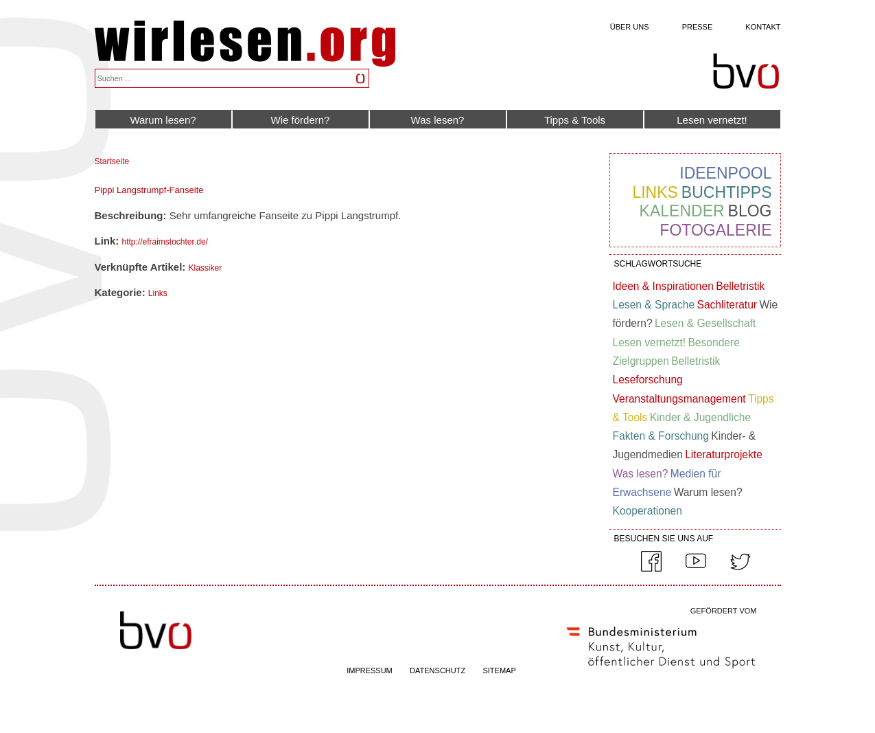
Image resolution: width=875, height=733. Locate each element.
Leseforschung (648, 379)
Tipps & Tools (574, 120)
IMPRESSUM (370, 670)
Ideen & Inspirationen (663, 286)
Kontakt (762, 27)
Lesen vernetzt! (712, 120)
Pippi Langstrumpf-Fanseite (149, 190)
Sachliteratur (727, 305)
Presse (697, 27)
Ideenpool (725, 173)
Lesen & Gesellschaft (705, 323)
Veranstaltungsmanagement (679, 399)
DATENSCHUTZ (437, 670)
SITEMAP (498, 670)
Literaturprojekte (723, 454)
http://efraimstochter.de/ (165, 242)
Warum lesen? (163, 120)
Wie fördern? (300, 120)
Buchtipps (726, 192)
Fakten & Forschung (661, 436)
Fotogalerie (715, 230)
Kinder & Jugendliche (700, 417)
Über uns (629, 27)
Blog (750, 211)
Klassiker (205, 268)
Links (157, 293)
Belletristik (740, 286)
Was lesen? (438, 120)
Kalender (682, 211)
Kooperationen (647, 511)
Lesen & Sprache (654, 305)
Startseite (112, 161)
